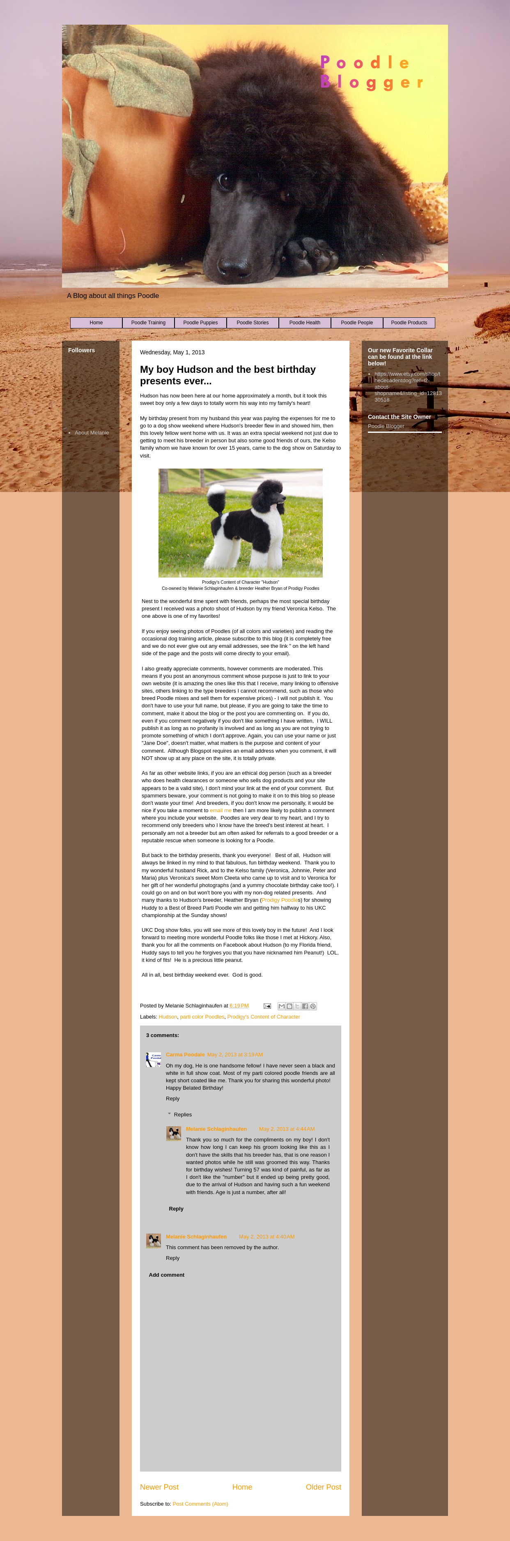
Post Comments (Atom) (200, 1504)
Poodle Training (148, 323)
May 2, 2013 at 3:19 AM (235, 1054)
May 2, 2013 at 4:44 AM (287, 1129)
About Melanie (92, 433)
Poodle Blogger (386, 426)
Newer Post (159, 1487)
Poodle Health (304, 323)
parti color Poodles (202, 1017)
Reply (172, 1098)
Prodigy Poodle (280, 900)
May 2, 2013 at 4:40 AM (267, 1237)
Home (96, 323)
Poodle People (357, 323)
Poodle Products (409, 323)
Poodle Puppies (200, 323)
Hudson (168, 1017)
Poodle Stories (253, 323)
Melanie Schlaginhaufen (216, 1129)
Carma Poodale (185, 1054)
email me (221, 810)
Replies (183, 1114)
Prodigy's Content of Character (263, 1017)
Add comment (167, 1275)
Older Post (323, 1487)
